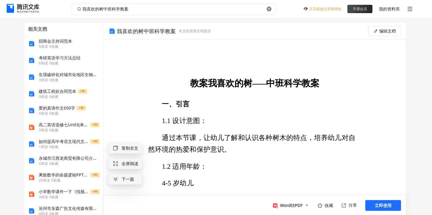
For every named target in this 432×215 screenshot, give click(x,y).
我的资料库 (389, 9)
